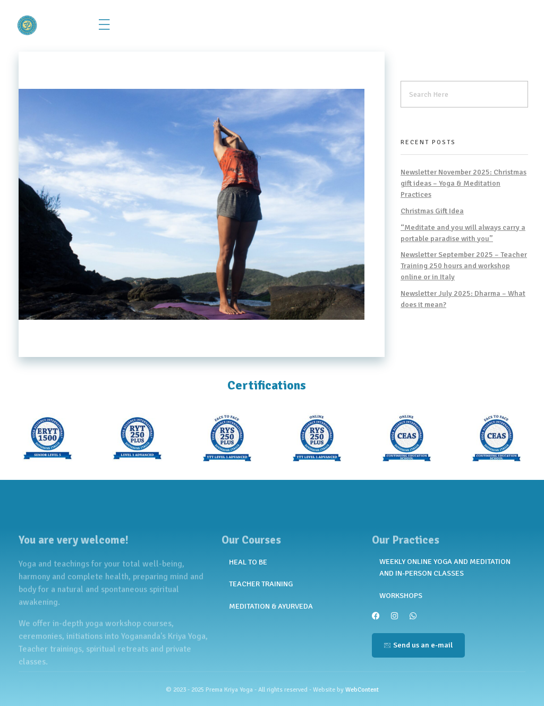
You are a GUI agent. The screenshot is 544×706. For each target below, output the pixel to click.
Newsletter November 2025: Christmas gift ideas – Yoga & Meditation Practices (463, 183)
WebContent (362, 690)
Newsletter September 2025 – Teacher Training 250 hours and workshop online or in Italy (464, 265)
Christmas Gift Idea (432, 210)
